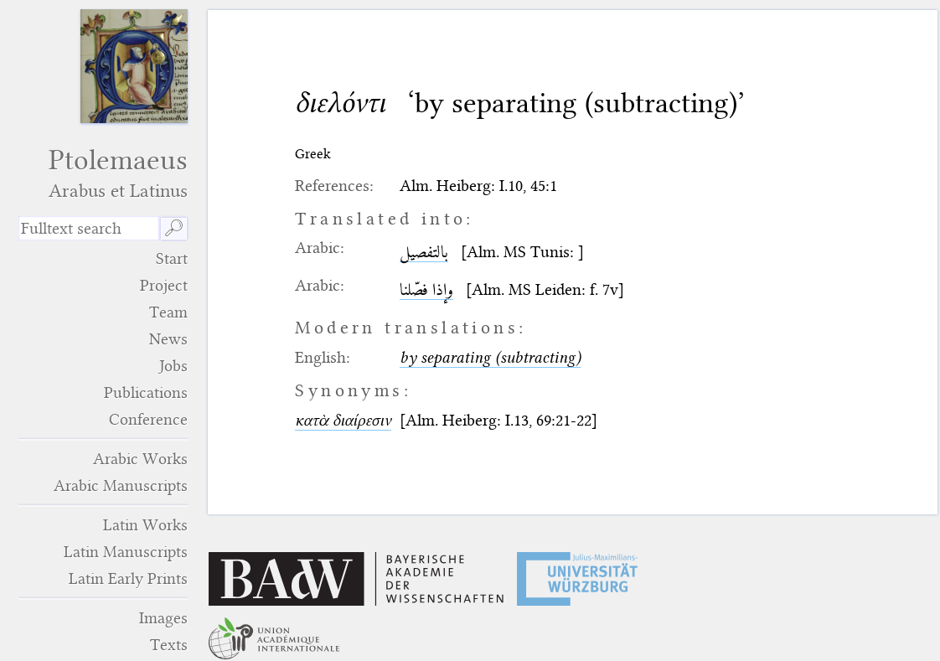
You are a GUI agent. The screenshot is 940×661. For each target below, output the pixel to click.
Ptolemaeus (103, 173)
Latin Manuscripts (126, 551)
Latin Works (145, 524)
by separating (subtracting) (490, 357)
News (168, 339)
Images (163, 617)
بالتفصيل (424, 251)
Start (172, 258)
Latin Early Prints (128, 578)
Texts (169, 644)
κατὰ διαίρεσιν (343, 420)
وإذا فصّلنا (426, 289)
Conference (148, 419)
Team (168, 312)
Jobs (173, 365)
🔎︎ (173, 228)
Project (164, 285)
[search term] (88, 228)
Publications (146, 392)
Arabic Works (140, 458)
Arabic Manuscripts (121, 485)
